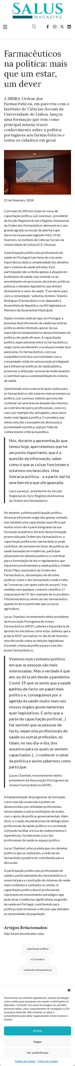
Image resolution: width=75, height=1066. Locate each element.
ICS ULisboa (37, 959)
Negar (37, 1041)
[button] (69, 990)
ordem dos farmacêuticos (37, 969)
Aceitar (37, 1030)
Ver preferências (37, 1052)
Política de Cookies (25, 1061)
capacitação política (37, 948)
